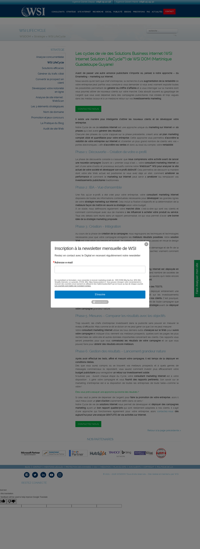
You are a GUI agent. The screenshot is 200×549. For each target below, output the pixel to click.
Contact (37, 467)
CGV (96, 467)
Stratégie (39, 36)
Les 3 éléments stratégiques (47, 106)
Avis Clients (135, 467)
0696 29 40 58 (103, 1)
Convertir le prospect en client (50, 81)
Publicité (117, 12)
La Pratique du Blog (52, 123)
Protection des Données (78, 467)
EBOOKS (127, 12)
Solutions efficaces (53, 68)
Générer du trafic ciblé (51, 73)
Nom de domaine (53, 111)
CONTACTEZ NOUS (88, 109)
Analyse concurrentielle (50, 56)
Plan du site (119, 467)
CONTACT (169, 11)
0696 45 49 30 (146, 1)
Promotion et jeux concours (47, 117)
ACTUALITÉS (157, 12)
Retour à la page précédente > (164, 430)
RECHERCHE (98, 12)
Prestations (139, 12)
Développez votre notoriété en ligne (48, 90)
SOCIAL (108, 12)
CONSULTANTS (58, 12)
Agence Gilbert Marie (127, 1)
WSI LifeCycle (57, 36)
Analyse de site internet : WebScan (50, 99)
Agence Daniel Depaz (83, 1)
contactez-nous (165, 411)
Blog (27, 467)
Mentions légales (53, 467)
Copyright (148, 467)
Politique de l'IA (165, 467)
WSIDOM (26, 36)
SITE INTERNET (84, 12)
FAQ (148, 12)
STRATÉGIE (71, 12)
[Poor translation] (12, 501)
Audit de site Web (53, 128)
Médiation (105, 467)
